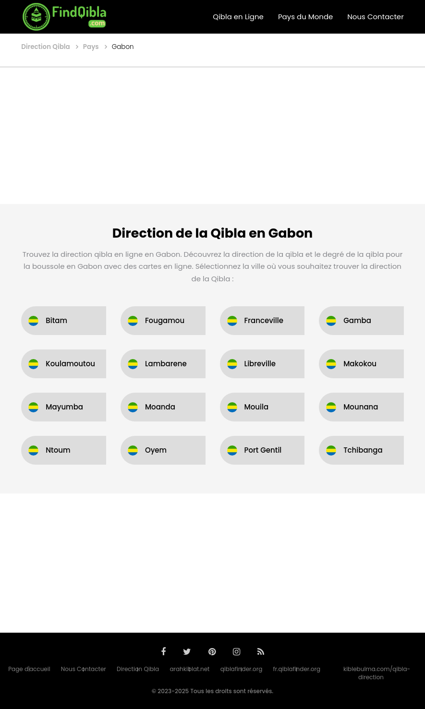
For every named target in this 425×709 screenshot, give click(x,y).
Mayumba (64, 407)
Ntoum (58, 450)
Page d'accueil (29, 669)
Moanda (160, 407)
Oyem (156, 450)
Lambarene (166, 364)
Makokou (359, 364)
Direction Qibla (138, 669)
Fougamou (164, 320)
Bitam (56, 320)
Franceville (263, 320)
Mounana (360, 407)
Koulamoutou (70, 364)
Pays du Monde (305, 17)
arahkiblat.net (189, 669)
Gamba (357, 320)
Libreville (260, 364)
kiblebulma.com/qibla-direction (376, 673)
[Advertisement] (212, 137)
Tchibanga (363, 450)
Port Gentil (263, 450)
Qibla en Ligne (238, 17)
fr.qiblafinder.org (297, 669)
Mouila (256, 407)
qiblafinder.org (241, 669)
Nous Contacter (375, 17)
